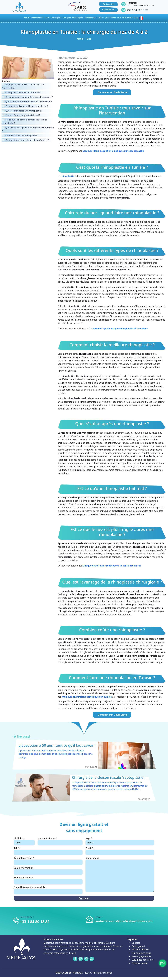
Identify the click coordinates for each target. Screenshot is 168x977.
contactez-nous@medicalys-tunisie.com (124, 921)
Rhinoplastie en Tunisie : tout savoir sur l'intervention (112, 110)
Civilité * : (19, 838)
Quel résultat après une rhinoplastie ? (112, 423)
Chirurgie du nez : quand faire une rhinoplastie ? (112, 212)
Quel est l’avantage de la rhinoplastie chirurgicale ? (112, 582)
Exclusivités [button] (127, 17)
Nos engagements (141, 956)
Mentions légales (141, 949)
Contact (136, 942)
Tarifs (47, 17)
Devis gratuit (108, 4)
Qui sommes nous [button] (113, 17)
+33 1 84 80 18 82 (137, 10)
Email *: (90, 848)
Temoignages (90, 17)
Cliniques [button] (67, 17)
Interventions (37, 17)
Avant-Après (77, 17)
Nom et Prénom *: (47, 838)
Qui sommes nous (141, 952)
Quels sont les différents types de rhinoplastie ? (112, 250)
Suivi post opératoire (142, 959)
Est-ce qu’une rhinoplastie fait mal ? (112, 488)
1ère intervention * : (24, 857)
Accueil (80, 38)
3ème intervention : (24, 877)
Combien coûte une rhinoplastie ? (112, 629)
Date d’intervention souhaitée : (30, 887)
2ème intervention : (24, 867)
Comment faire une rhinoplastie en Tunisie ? (112, 677)
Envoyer (84, 898)
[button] (142, 18)
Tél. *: (17, 848)
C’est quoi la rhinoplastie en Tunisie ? (112, 167)
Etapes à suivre (140, 963)
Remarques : (92, 857)
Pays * (89, 838)
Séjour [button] (101, 17)
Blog (136, 17)
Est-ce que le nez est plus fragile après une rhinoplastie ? (112, 532)
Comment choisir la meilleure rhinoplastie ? (112, 344)
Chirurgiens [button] (56, 17)
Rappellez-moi (108, 9)
